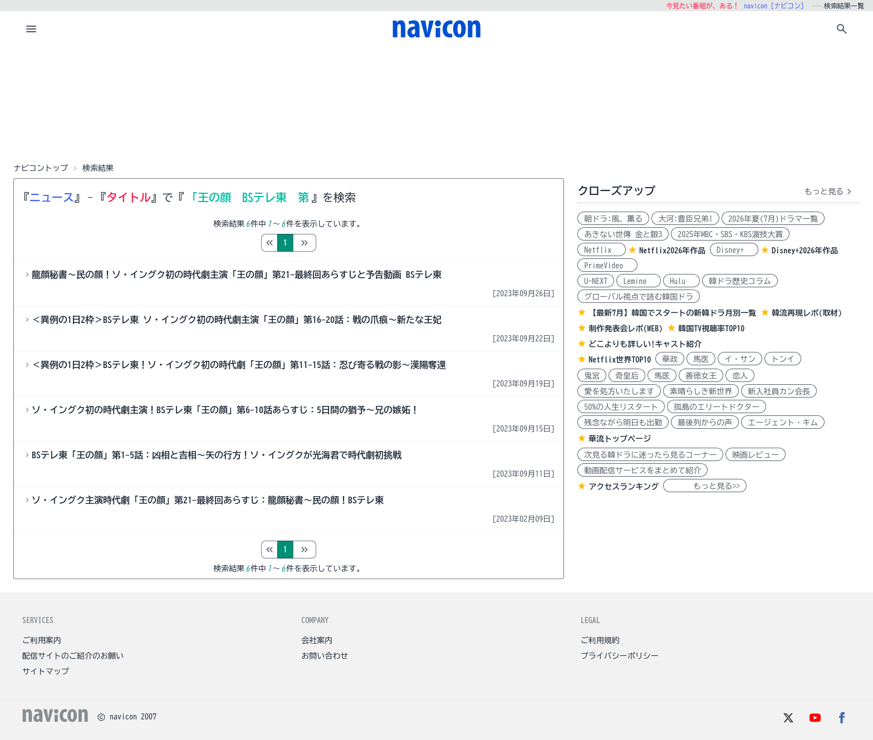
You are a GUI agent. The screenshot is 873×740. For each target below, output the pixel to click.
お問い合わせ (324, 656)
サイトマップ (45, 671)
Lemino (638, 281)
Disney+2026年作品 (805, 250)
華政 (670, 359)
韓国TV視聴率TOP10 (711, 328)
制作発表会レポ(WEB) (625, 328)
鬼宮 (592, 376)
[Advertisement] (436, 102)
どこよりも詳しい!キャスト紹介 (645, 344)
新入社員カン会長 (779, 391)
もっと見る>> (705, 486)
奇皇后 (627, 376)
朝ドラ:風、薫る (613, 219)
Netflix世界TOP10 (619, 360)
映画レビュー (755, 455)
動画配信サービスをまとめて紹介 (642, 470)
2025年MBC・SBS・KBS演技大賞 (730, 234)
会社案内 (316, 640)
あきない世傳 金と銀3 (623, 234)
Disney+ (734, 250)
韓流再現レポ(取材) (807, 313)
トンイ (782, 359)
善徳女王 (701, 376)
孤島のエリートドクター (716, 407)
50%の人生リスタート (621, 407)
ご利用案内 (41, 640)
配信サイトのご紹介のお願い (73, 656)
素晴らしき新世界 (701, 391)
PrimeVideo (607, 265)
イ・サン (740, 359)
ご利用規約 (600, 640)
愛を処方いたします (619, 391)
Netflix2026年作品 (672, 250)
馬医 (701, 359)
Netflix (601, 250)
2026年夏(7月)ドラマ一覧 (773, 219)
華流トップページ (619, 439)
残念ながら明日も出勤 (623, 423)
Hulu (681, 281)
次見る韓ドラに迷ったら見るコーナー (650, 455)
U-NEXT (595, 281)
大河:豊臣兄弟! (685, 219)
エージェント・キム (783, 423)
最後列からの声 (705, 423)
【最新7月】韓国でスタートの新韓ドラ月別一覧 (672, 313)
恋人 (740, 376)
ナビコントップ (40, 168)
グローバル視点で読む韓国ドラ (638, 297)
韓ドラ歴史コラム (740, 281)
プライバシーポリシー (620, 656)
